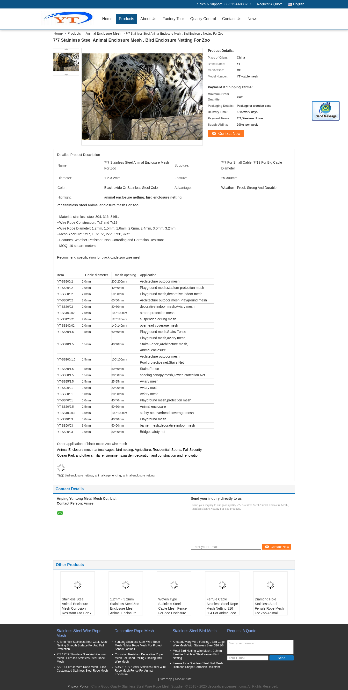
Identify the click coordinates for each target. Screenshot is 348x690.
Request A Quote (270, 4)
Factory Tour (173, 19)
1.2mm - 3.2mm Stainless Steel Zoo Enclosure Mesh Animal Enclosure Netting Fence (124, 608)
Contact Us (231, 19)
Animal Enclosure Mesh (103, 33)
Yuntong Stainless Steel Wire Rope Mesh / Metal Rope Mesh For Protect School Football (138, 645)
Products (126, 19)
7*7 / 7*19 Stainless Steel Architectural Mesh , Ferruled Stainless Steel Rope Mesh (81, 658)
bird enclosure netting (79, 475)
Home (107, 19)
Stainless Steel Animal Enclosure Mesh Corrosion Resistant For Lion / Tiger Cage (76, 608)
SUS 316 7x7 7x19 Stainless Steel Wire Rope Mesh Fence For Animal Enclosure (140, 670)
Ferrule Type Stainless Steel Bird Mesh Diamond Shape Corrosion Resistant (198, 665)
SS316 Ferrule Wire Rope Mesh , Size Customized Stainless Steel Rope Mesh (82, 668)
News (252, 19)
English (300, 4)
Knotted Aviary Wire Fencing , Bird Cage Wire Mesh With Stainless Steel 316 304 (199, 643)
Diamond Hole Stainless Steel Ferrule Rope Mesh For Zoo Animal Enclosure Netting (269, 608)
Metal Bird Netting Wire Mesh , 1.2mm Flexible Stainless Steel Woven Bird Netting (197, 654)
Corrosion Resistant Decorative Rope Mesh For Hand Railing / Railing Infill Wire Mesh (139, 658)
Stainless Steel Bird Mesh (195, 631)
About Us (148, 19)
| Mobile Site (182, 679)
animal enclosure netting (138, 475)
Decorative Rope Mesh (134, 631)
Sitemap (166, 679)
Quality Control (203, 19)
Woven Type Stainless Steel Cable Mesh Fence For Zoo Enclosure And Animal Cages (172, 608)
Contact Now (229, 133)
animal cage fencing (108, 475)
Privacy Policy (77, 686)
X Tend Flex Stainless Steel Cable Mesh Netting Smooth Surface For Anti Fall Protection (82, 645)
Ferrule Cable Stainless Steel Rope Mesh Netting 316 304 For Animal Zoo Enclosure (222, 608)
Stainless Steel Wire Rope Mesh (79, 633)
